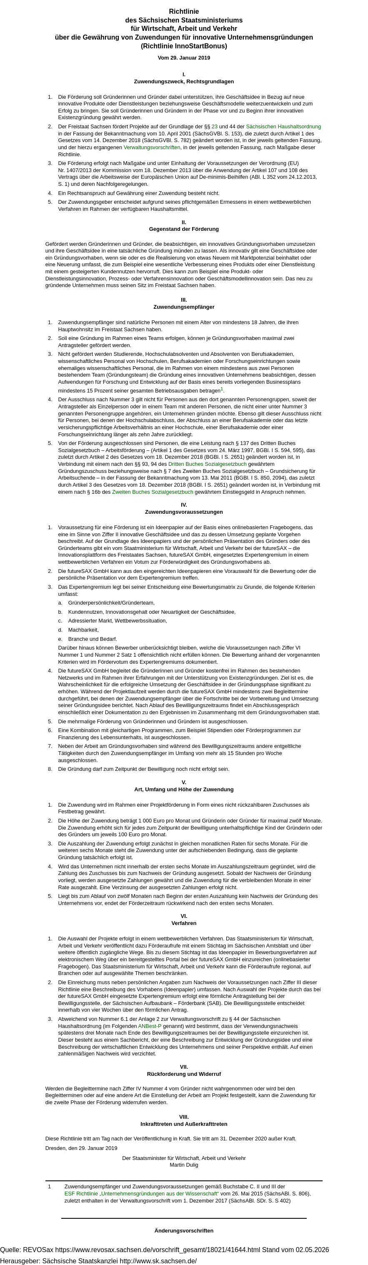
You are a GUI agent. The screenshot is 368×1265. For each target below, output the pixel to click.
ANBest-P (149, 1026)
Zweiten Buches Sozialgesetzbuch (152, 492)
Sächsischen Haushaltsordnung (283, 126)
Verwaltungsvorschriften (152, 147)
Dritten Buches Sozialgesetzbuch (207, 464)
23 (215, 126)
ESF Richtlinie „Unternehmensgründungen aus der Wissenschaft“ (142, 1193)
